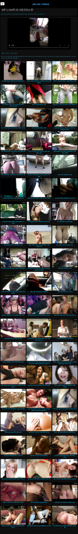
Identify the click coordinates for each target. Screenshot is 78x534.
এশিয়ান (9, 14)
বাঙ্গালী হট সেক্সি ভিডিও (39, 14)
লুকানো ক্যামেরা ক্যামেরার (26, 14)
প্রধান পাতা (3, 14)
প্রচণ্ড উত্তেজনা (15, 14)
